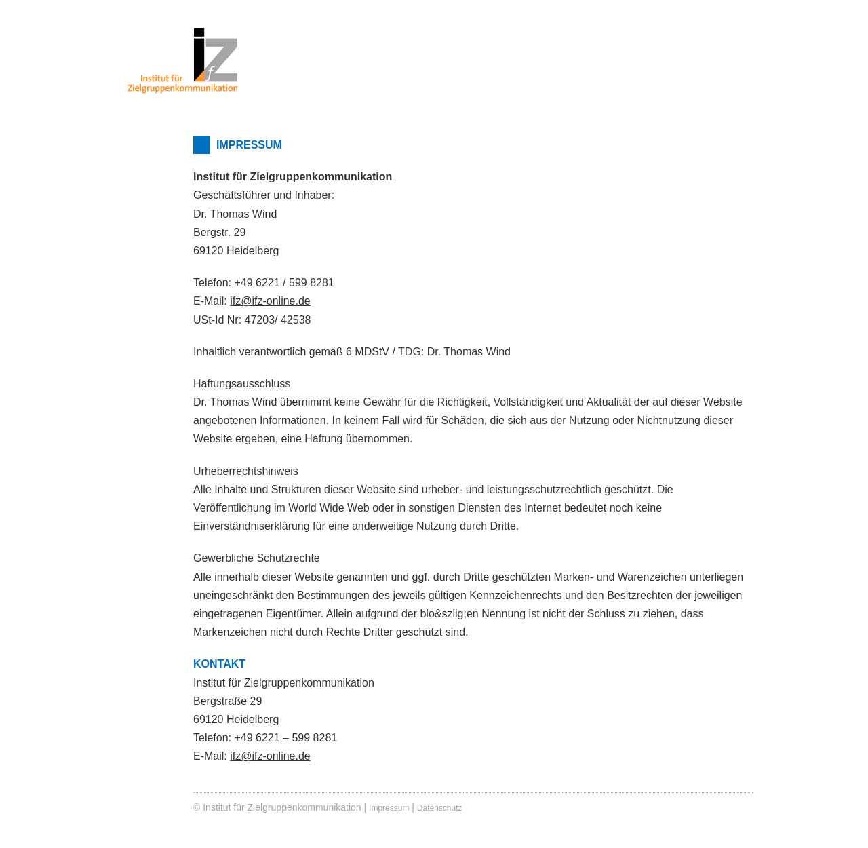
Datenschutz (439, 808)
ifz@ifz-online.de (270, 301)
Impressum (389, 808)
